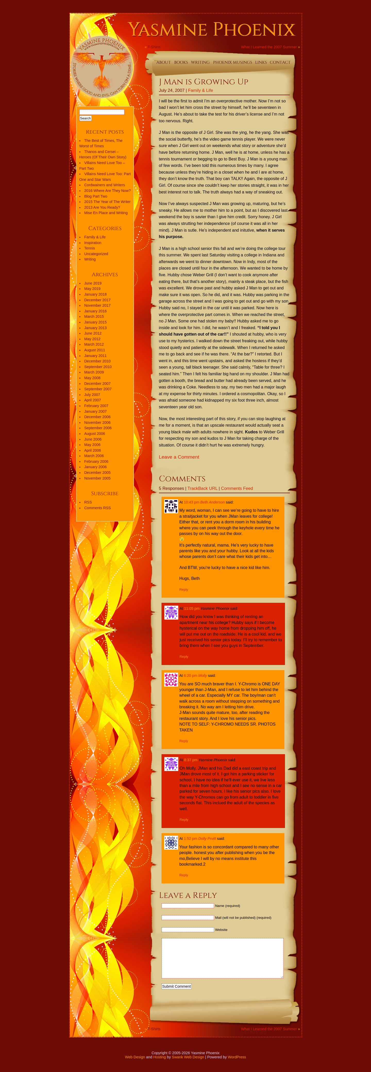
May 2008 (92, 378)
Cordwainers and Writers (104, 185)
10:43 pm (191, 502)
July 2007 (92, 395)
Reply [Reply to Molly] (183, 741)
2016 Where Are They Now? (107, 191)
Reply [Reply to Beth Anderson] (183, 589)
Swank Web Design (188, 1065)
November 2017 (97, 305)
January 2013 (95, 328)
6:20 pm (190, 675)
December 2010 (97, 361)
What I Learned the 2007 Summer (269, 47)
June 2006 (93, 439)
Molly (202, 675)
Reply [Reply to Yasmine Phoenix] (184, 657)
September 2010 (98, 367)
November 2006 (97, 422)
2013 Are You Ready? (102, 207)
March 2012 (94, 344)
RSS (88, 502)
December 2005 (97, 472)
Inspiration (92, 243)
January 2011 (95, 356)
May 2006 (92, 445)
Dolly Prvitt (207, 839)
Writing (90, 259)
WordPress (237, 1065)
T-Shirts (154, 47)
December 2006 (97, 417)
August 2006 (94, 434)
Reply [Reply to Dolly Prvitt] (183, 875)
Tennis (89, 248)
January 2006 (95, 467)
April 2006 (92, 450)
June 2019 (93, 283)
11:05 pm (192, 608)
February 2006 (96, 461)
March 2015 (94, 316)
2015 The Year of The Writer (107, 202)
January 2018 (95, 294)
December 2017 (97, 300)
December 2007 (97, 383)
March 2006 (94, 456)
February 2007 (96, 406)
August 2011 (94, 350)
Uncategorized (96, 254)
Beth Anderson (212, 502)
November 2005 (97, 478)
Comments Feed (237, 488)
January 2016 (95, 311)
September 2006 (98, 428)
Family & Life (200, 90)
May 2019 (92, 289)
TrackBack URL (202, 488)
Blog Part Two (95, 196)
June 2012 (93, 333)
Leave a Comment (179, 457)
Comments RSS (97, 508)
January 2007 (95, 411)
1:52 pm (190, 839)
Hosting (159, 1065)
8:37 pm (191, 760)
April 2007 (92, 400)
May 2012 (92, 339)
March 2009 (94, 372)
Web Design (135, 1065)
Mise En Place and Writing (106, 213)
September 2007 (98, 389)
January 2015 (95, 322)
